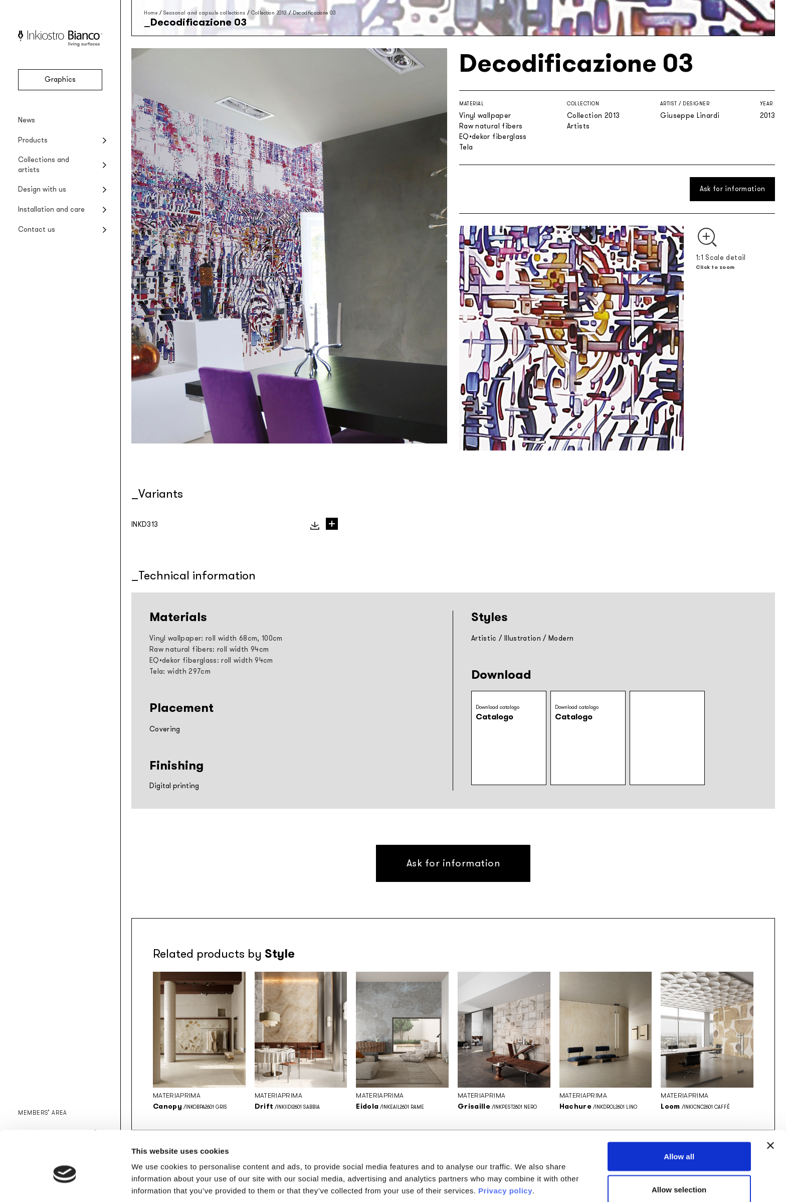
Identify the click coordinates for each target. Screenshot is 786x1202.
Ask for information (732, 189)
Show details (526, 1176)
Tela (466, 147)
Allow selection (679, 1142)
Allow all (679, 1109)
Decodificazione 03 (314, 13)
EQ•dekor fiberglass (493, 136)
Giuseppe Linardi (690, 115)
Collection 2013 (269, 13)
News (26, 120)
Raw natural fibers (490, 126)
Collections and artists (43, 165)
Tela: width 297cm (180, 671)
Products (33, 140)
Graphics (60, 79)
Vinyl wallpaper (485, 115)
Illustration (522, 638)
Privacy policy (505, 1143)
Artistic (484, 638)
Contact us (36, 229)
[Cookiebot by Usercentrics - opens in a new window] (65, 1182)
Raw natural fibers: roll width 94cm (209, 649)
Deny (679, 1175)
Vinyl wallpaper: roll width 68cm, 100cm (216, 638)
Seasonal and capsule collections (204, 13)
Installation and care (51, 209)
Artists (578, 126)
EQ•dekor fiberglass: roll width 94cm (211, 660)
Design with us (42, 189)
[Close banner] (770, 1098)
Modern (560, 638)
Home (150, 13)
